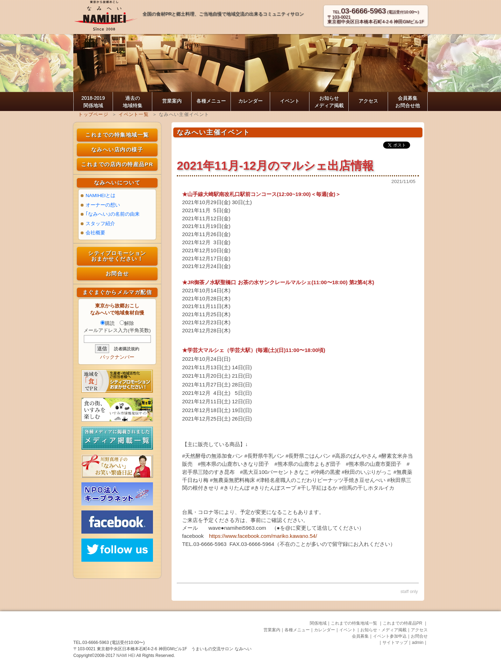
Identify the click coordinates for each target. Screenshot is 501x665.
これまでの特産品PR (403, 623)
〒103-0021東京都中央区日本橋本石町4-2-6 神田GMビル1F (375, 20)
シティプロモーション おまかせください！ (117, 256)
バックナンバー (117, 357)
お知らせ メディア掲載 (329, 101)
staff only (409, 591)
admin (417, 642)
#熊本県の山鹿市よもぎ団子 (307, 464)
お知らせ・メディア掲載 (383, 629)
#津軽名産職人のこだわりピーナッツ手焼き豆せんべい (321, 480)
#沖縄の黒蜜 (325, 472)
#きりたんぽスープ (273, 488)
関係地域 (318, 623)
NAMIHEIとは (100, 195)
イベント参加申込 (390, 636)
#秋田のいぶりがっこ (367, 472)
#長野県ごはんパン (308, 456)
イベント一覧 (134, 114)
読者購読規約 (126, 348)
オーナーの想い (103, 205)
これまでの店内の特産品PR (117, 164)
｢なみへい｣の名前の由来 (113, 214)
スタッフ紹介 (100, 223)
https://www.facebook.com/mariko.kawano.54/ (263, 536)
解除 (127, 323)
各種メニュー (211, 101)
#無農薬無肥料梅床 (232, 480)
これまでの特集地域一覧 (117, 135)
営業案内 (172, 101)
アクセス (368, 101)
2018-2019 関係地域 (93, 101)
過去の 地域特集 (132, 101)
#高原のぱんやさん (354, 456)
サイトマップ (395, 642)
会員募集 (360, 636)
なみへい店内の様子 (117, 149)
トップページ (93, 114)
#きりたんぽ (234, 488)
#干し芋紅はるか (317, 488)
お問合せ (117, 273)
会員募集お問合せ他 (407, 101)
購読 (107, 323)
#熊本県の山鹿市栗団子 (373, 464)
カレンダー (250, 101)
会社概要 (95, 232)
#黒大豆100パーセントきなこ (274, 472)
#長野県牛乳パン (264, 456)
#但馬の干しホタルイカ (366, 488)
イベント (290, 101)
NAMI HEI (126, 655)
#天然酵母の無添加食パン (212, 456)
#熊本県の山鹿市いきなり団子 (233, 464)
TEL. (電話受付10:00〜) (376, 12)
